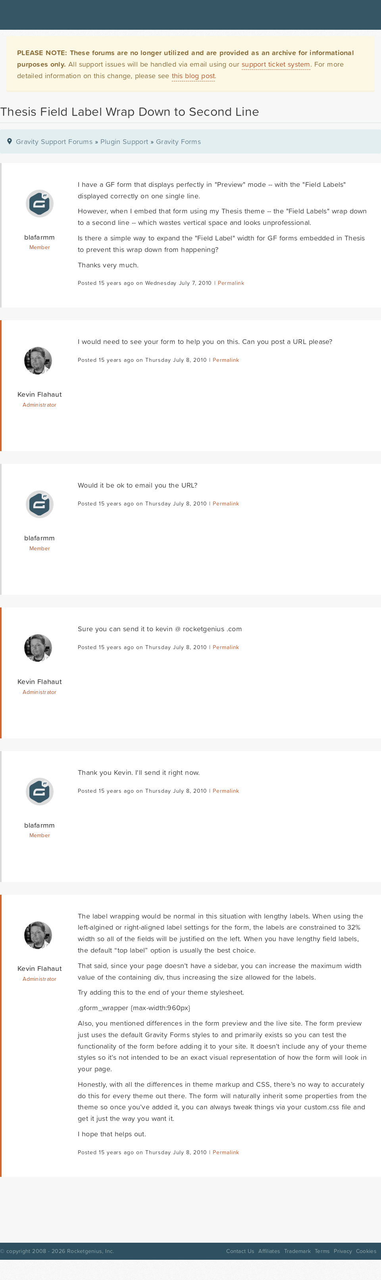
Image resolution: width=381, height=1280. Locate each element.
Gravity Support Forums (54, 141)
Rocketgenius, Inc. (90, 1251)
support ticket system (276, 64)
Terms (322, 1251)
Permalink (231, 283)
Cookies (366, 1251)
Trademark (297, 1251)
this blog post (193, 75)
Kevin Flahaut (39, 394)
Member (39, 247)
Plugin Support (124, 141)
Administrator (39, 405)
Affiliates (269, 1251)
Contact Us (240, 1251)
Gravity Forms (178, 141)
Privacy (343, 1251)
